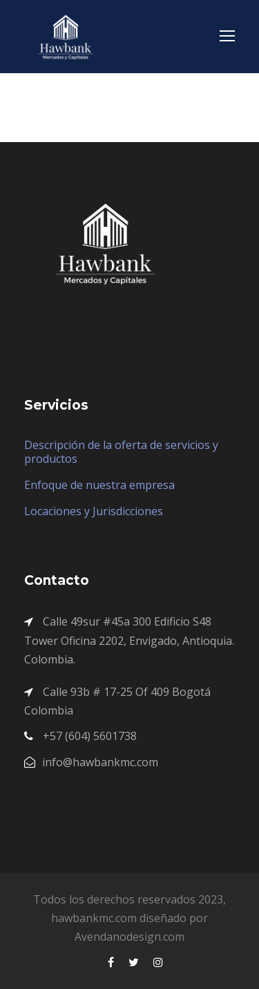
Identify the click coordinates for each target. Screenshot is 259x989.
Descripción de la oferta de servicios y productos (121, 451)
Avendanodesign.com (129, 936)
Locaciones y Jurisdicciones (93, 511)
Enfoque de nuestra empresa (99, 484)
